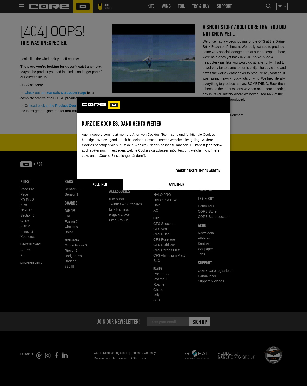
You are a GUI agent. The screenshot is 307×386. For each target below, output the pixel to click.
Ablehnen (100, 184)
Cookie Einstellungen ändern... (199, 171)
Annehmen (176, 184)
